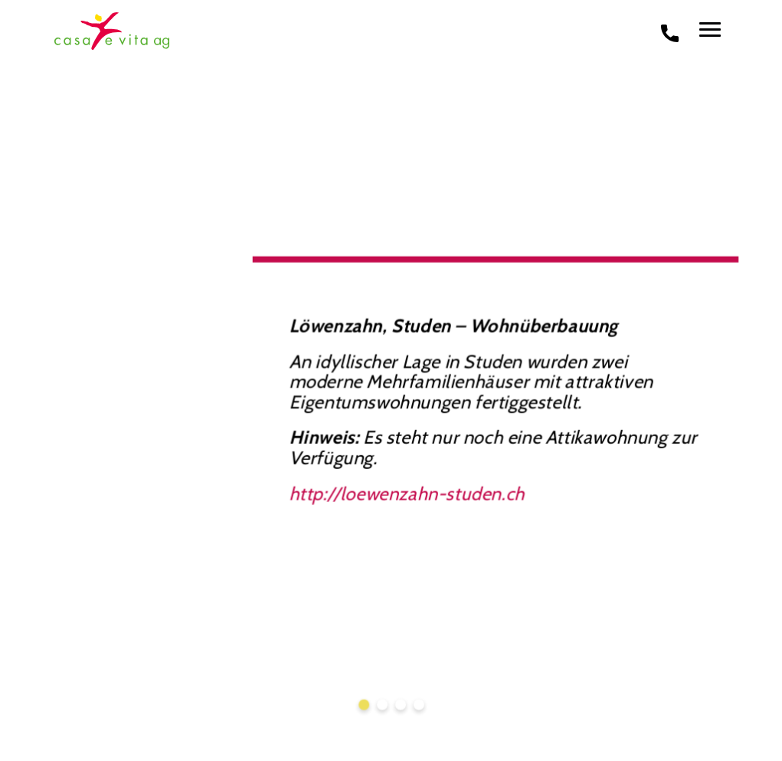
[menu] (710, 29)
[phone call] (669, 32)
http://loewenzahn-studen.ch (406, 491)
